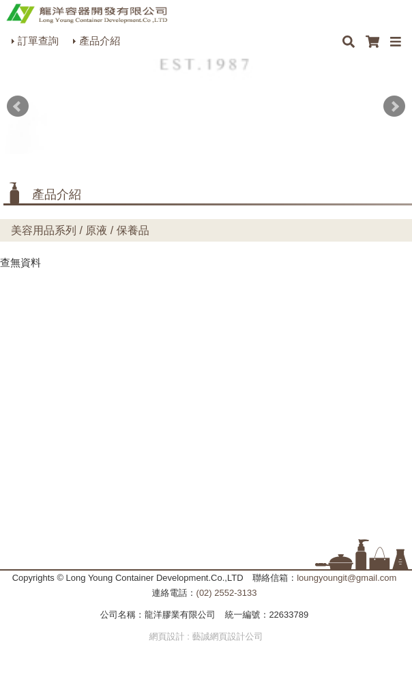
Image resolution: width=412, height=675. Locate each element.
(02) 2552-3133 (226, 593)
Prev (18, 106)
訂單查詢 (38, 40)
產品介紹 (99, 40)
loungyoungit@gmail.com (346, 578)
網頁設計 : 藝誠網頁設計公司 (206, 636)
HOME (86, 13)
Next (394, 106)
